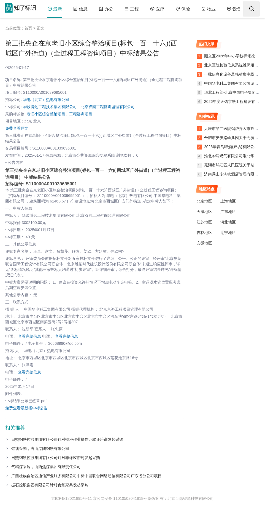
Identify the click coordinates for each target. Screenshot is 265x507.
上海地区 (228, 201)
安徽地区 (204, 243)
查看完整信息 (29, 336)
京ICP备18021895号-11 (71, 498)
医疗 (157, 9)
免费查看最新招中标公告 (26, 408)
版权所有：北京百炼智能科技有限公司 (181, 498)
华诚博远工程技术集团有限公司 (50, 107)
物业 (208, 9)
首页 (28, 28)
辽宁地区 (228, 232)
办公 (106, 9)
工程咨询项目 (80, 114)
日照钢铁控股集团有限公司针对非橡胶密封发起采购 (55, 457)
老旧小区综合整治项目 (46, 114)
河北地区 (228, 222)
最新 (54, 9)
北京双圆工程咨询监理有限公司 (108, 107)
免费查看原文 (16, 128)
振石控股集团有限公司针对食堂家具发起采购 (49, 485)
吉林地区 (204, 232)
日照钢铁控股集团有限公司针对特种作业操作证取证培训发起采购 (67, 439)
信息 (80, 9)
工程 (131, 9)
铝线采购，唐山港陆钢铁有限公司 (40, 448)
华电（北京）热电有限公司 (46, 99)
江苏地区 (204, 222)
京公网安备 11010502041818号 (120, 498)
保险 (182, 9)
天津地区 (204, 211)
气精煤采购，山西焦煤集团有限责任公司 (46, 467)
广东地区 (228, 211)
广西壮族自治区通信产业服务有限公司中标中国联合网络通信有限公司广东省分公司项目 (86, 476)
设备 (234, 9)
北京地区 (204, 201)
